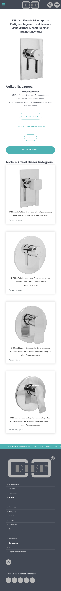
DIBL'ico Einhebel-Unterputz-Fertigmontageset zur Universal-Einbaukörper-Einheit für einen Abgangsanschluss (30, 281)
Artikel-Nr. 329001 (16, 430)
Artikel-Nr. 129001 (16, 220)
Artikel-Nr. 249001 (16, 360)
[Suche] (50, 6)
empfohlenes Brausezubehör (31, 127)
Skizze (32, 137)
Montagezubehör (32, 116)
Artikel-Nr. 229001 (16, 290)
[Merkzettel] (57, 6)
